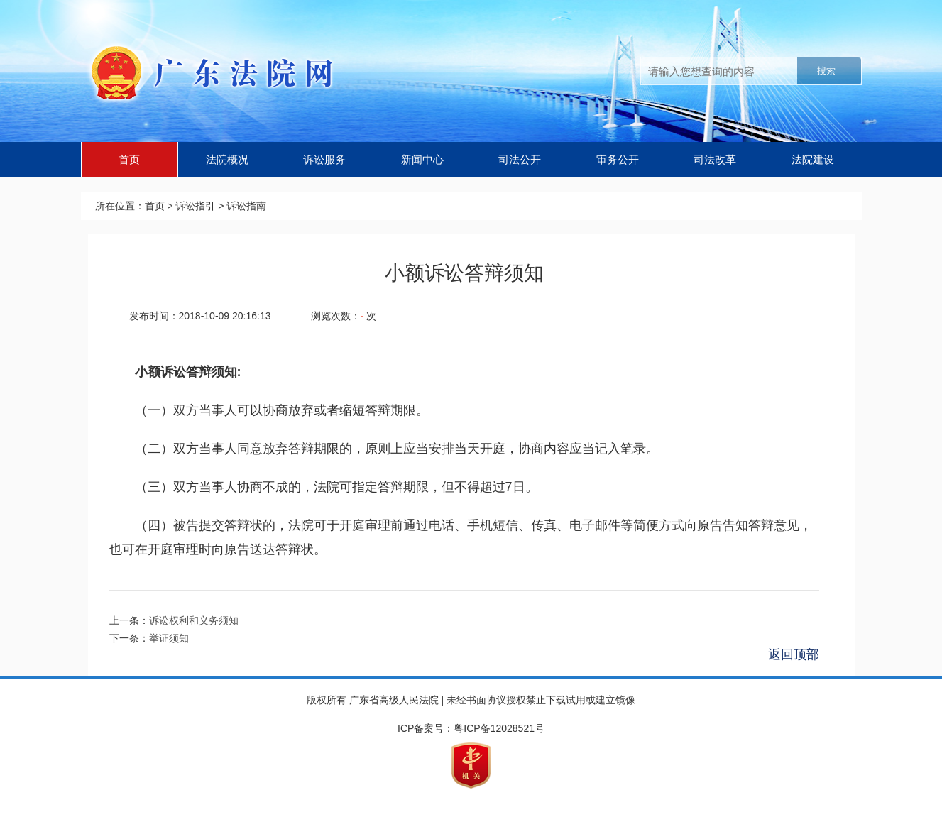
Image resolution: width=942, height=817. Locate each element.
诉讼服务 (324, 159)
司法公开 (519, 159)
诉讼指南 (246, 206)
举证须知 (169, 638)
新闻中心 (422, 159)
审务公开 (617, 159)
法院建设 (813, 159)
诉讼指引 (195, 206)
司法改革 (715, 159)
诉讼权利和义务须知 (194, 620)
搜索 (826, 70)
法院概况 (227, 159)
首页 (129, 159)
